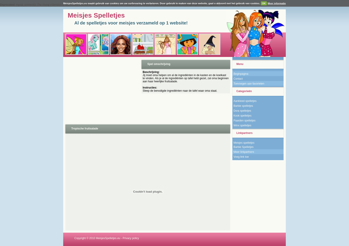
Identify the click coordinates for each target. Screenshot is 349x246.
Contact (238, 78)
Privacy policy (131, 238)
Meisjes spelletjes (243, 142)
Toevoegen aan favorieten (248, 83)
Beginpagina (240, 73)
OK (264, 3)
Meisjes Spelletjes (96, 15)
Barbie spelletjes (243, 105)
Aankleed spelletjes (244, 101)
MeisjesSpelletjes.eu (108, 238)
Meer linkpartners (243, 151)
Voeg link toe (241, 156)
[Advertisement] (102, 90)
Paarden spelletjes (244, 120)
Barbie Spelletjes (243, 147)
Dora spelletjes (242, 110)
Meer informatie (277, 3)
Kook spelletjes (242, 115)
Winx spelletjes (242, 125)
